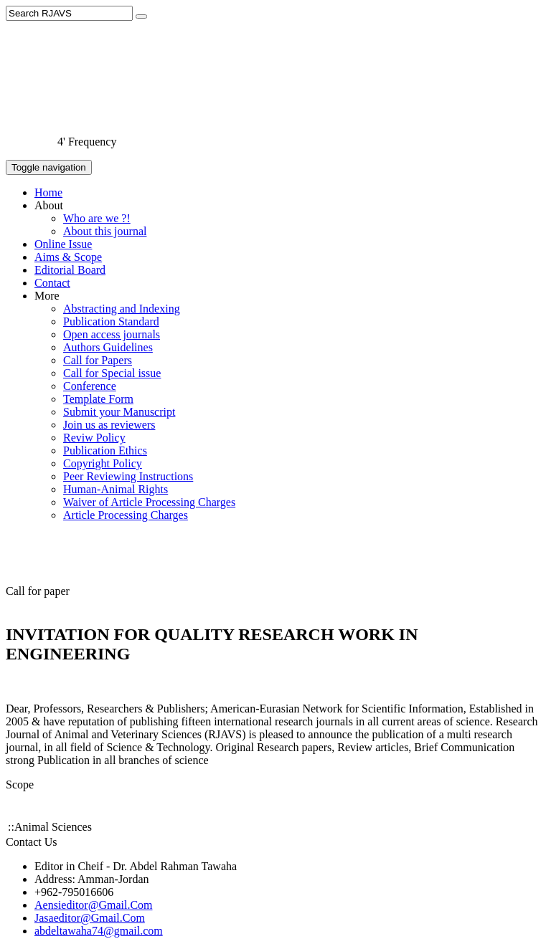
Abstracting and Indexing (121, 308)
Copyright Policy (102, 463)
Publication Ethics (105, 450)
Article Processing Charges (125, 515)
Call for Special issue (112, 373)
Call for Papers (97, 360)
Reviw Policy (94, 437)
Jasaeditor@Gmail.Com (89, 918)
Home (48, 192)
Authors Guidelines (108, 347)
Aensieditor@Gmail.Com (93, 905)
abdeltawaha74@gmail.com (98, 931)
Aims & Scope (68, 257)
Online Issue (63, 244)
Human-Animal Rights (115, 489)
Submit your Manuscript (119, 412)
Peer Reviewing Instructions (128, 476)
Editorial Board (69, 270)
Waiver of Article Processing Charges (149, 502)
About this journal (104, 231)
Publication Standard (111, 321)
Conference (89, 386)
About (48, 205)
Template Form (98, 399)
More (47, 296)
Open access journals (111, 334)
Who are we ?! (97, 218)
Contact (52, 283)
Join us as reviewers (109, 425)
